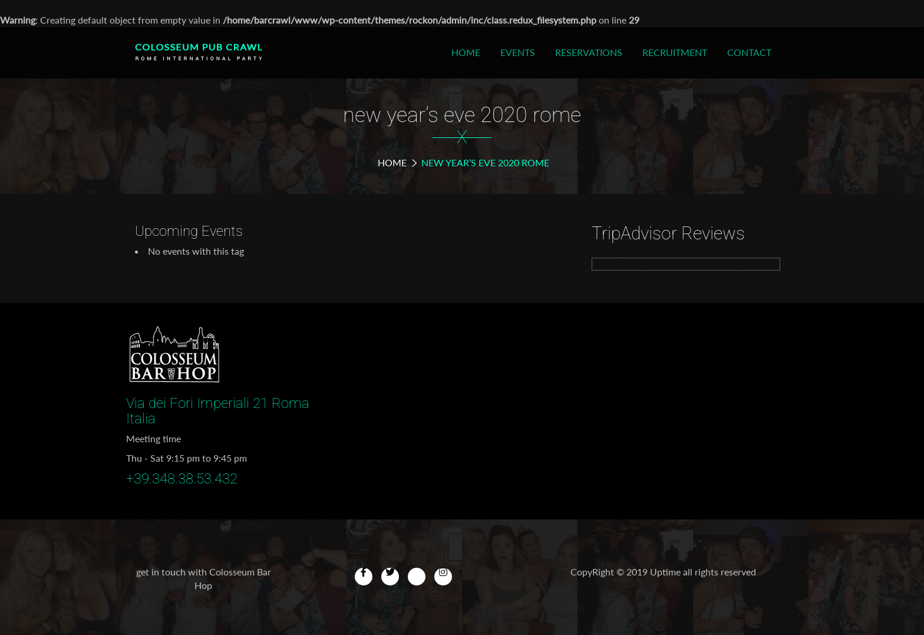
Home (465, 52)
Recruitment (674, 52)
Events (517, 52)
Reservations (588, 52)
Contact (749, 52)
